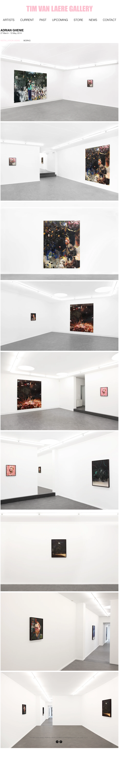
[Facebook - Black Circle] (61, 741)
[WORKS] (39, 40)
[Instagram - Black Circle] (57, 741)
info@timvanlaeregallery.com (66, 737)
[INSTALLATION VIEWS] (10, 40)
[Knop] (112, 746)
